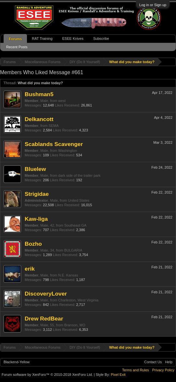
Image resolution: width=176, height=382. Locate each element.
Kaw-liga (36, 219)
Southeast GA (75, 225)
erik (30, 268)
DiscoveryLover (46, 293)
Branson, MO (74, 325)
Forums (15, 39)
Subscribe (101, 38)
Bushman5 (39, 94)
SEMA (53, 126)
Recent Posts (16, 47)
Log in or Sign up (152, 5)
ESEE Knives (72, 38)
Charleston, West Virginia (78, 300)
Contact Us (153, 362)
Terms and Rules (135, 370)
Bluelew (35, 169)
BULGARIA (73, 250)
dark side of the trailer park (79, 175)
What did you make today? (40, 83)
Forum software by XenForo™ (47, 374)
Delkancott (39, 119)
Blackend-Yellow (17, 362)
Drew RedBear (44, 318)
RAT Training (42, 38)
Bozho (33, 244)
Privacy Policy (163, 370)
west (62, 101)
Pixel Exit (118, 374)
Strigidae (37, 194)
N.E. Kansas (68, 275)
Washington (67, 150)
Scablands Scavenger (54, 144)
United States (78, 200)
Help (168, 362)
